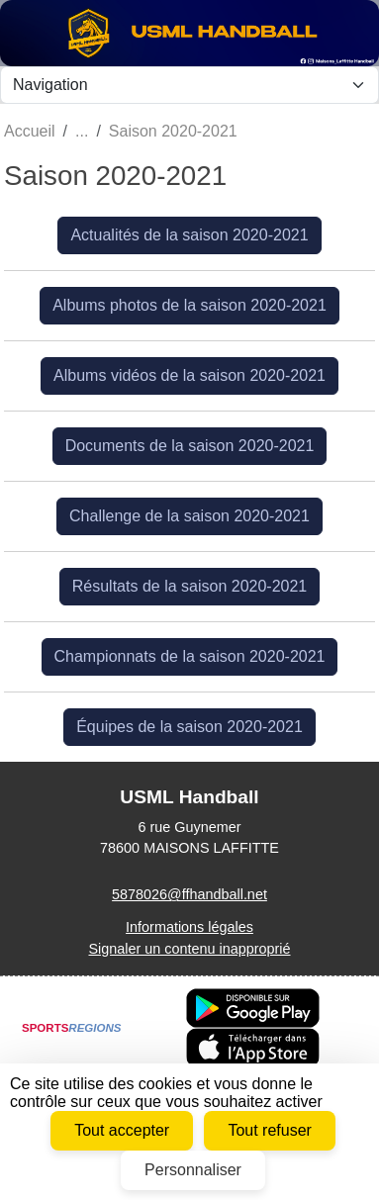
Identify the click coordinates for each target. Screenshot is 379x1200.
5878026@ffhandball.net (189, 894)
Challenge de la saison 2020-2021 (189, 516)
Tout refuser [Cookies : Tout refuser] (269, 1130)
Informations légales (189, 927)
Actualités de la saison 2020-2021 (189, 235)
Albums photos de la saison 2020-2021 (189, 305)
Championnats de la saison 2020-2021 (190, 656)
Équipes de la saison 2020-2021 (189, 726)
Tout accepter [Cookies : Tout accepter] (121, 1130)
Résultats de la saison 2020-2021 (190, 586)
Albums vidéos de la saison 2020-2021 (189, 375)
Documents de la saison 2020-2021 (190, 445)
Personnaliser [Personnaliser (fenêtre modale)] (192, 1169)
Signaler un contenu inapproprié (189, 949)
